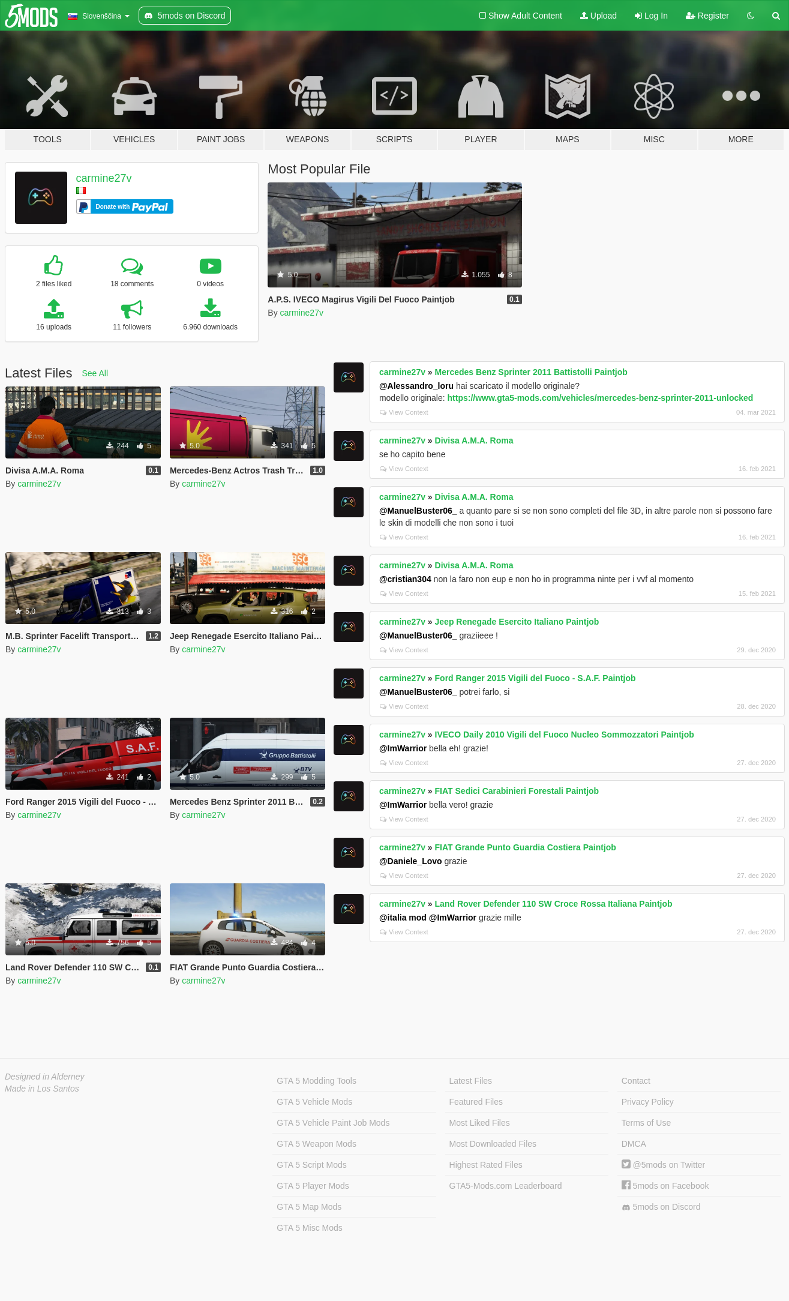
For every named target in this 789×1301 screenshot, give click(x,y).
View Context (404, 412)
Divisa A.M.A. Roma (474, 440)
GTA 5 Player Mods (313, 1186)
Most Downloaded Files (493, 1144)
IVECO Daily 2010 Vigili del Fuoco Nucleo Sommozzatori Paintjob (564, 734)
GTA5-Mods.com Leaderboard (505, 1186)
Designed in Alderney (45, 1076)
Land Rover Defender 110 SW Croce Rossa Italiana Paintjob (554, 904)
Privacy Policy (648, 1102)
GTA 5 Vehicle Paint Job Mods (333, 1123)
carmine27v (104, 178)
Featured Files (476, 1102)
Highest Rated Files (486, 1165)
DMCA (634, 1144)
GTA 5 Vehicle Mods (314, 1102)
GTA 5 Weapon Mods (316, 1144)
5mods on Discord (661, 1207)
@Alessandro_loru (416, 386)
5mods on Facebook (665, 1185)
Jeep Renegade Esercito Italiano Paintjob (517, 621)
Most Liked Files (479, 1123)
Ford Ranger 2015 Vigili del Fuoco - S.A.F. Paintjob (535, 678)
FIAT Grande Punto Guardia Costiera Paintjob (525, 847)
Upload (598, 15)
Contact (636, 1081)
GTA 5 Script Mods (311, 1165)
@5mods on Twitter (663, 1164)
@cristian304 (405, 579)
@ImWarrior (403, 748)
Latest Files (471, 1081)
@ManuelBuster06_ (418, 510)
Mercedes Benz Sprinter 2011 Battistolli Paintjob (531, 372)
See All (95, 373)
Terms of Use (646, 1123)
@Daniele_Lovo (410, 861)
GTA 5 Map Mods (309, 1207)
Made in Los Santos (42, 1088)
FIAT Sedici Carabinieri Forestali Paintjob (517, 791)
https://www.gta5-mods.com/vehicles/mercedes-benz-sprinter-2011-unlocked (601, 398)
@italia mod (403, 917)
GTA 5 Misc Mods (309, 1228)
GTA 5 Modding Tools (316, 1081)
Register (707, 15)
